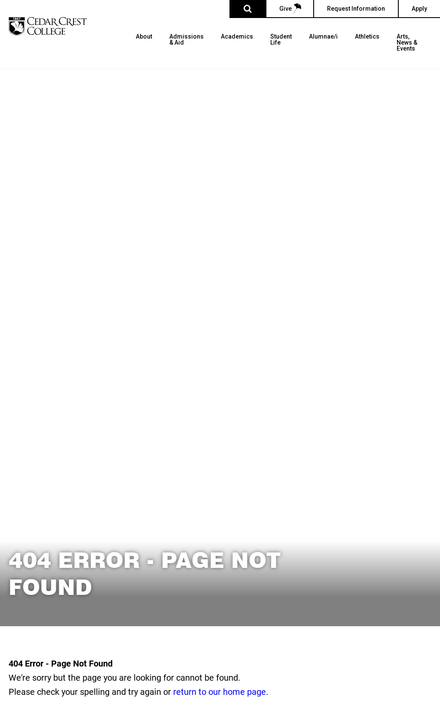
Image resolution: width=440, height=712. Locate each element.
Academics (237, 36)
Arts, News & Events (407, 42)
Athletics (367, 36)
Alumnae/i (323, 36)
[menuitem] (144, 51)
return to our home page (219, 691)
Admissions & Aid (186, 39)
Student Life (281, 39)
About (144, 36)
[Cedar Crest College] (48, 26)
